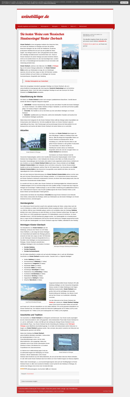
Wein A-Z (73, 26)
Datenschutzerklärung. (49, 3)
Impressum (21, 391)
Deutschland (30, 373)
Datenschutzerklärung (32, 391)
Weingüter (55, 26)
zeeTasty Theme (107, 391)
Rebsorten (64, 26)
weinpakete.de (102, 41)
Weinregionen (44, 26)
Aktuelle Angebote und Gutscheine (27, 26)
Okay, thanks (124, 2)
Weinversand (82, 26)
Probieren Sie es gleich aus (90, 44)
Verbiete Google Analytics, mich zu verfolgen (51, 391)
